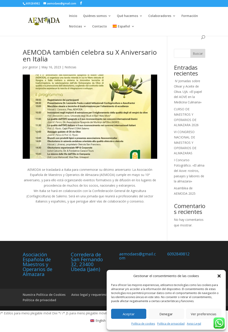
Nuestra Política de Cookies (44, 294)
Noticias (75, 26)
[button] (219, 276)
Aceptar (129, 314)
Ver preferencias (203, 314)
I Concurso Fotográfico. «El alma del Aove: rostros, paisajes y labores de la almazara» (189, 170)
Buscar (198, 53)
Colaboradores (159, 16)
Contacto (99, 26)
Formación (189, 16)
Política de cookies (143, 324)
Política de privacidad (171, 324)
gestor (33, 67)
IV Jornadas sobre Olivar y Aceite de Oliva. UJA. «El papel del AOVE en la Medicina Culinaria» (188, 91)
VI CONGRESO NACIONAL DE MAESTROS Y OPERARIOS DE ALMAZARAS (185, 142)
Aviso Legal (194, 324)
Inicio (73, 16)
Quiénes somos (95, 16)
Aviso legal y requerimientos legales (99, 294)
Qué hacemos (127, 16)
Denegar (166, 314)
